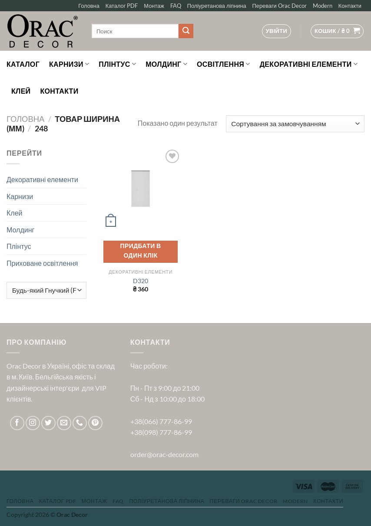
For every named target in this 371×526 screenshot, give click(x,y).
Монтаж (154, 5)
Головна (88, 5)
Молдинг (166, 64)
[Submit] (186, 31)
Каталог (23, 64)
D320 (140, 280)
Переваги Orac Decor (279, 5)
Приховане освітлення (42, 263)
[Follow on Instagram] (33, 423)
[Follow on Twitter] (48, 423)
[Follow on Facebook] (17, 423)
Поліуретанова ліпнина (216, 5)
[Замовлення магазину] (295, 123)
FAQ (175, 5)
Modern (322, 5)
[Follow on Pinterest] (95, 423)
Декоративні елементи (309, 64)
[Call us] (80, 423)
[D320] (140, 188)
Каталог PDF (122, 5)
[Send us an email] (64, 423)
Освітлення (223, 64)
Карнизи (69, 64)
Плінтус (117, 64)
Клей (20, 91)
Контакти (349, 5)
